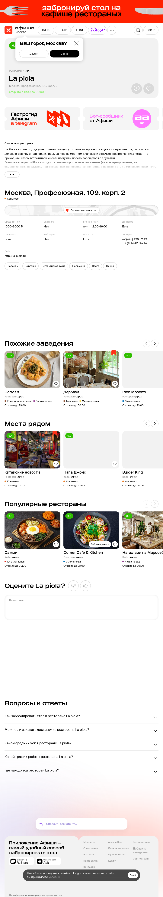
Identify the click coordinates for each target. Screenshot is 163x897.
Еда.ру (112, 860)
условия (54, 877)
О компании (90, 848)
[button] (13, 266)
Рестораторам (141, 842)
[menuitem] (46, 30)
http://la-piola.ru (15, 256)
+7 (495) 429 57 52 (135, 243)
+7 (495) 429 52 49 (134, 239)
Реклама (88, 854)
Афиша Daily (115, 842)
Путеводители (116, 854)
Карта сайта (90, 860)
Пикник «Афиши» (118, 848)
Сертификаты (141, 858)
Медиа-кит (89, 842)
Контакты (89, 867)
